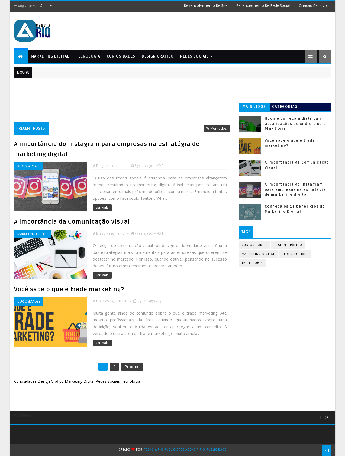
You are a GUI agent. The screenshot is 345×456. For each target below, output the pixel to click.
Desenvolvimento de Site (206, 5)
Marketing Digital (50, 56)
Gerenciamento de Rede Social (263, 5)
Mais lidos (254, 106)
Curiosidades (121, 56)
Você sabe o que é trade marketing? (69, 289)
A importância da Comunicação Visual (72, 221)
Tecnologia (88, 56)
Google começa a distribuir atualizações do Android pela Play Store (295, 123)
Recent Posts (31, 128)
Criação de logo (313, 5)
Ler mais (102, 208)
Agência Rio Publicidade (164, 450)
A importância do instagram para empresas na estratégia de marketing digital (295, 189)
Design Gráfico (158, 56)
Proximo (132, 366)
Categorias (285, 106)
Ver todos (219, 128)
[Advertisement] (196, 28)
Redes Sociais (194, 56)
